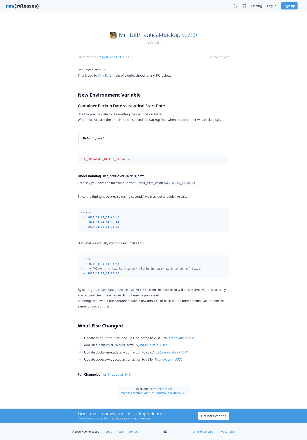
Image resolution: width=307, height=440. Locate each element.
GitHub (156, 42)
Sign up (289, 6)
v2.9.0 (189, 35)
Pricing (256, 6)
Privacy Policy (226, 431)
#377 (184, 352)
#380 (102, 70)
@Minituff (147, 345)
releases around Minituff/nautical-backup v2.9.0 (153, 392)
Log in (271, 6)
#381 (192, 338)
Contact (133, 431)
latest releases (159, 388)
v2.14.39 (115, 57)
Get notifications (213, 415)
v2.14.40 (103, 57)
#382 (163, 345)
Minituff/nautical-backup (149, 35)
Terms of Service (202, 431)
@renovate (176, 338)
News (120, 431)
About (108, 431)
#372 (179, 359)
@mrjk (103, 75)
